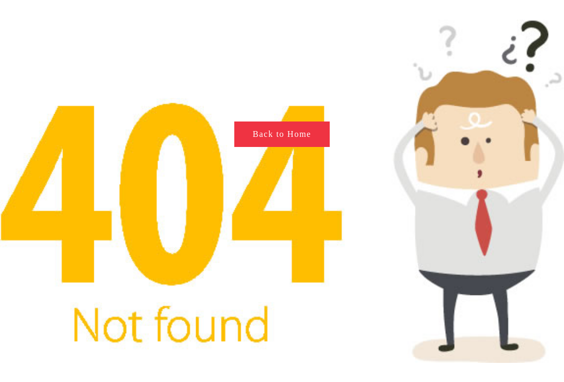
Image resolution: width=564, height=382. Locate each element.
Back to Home (282, 133)
